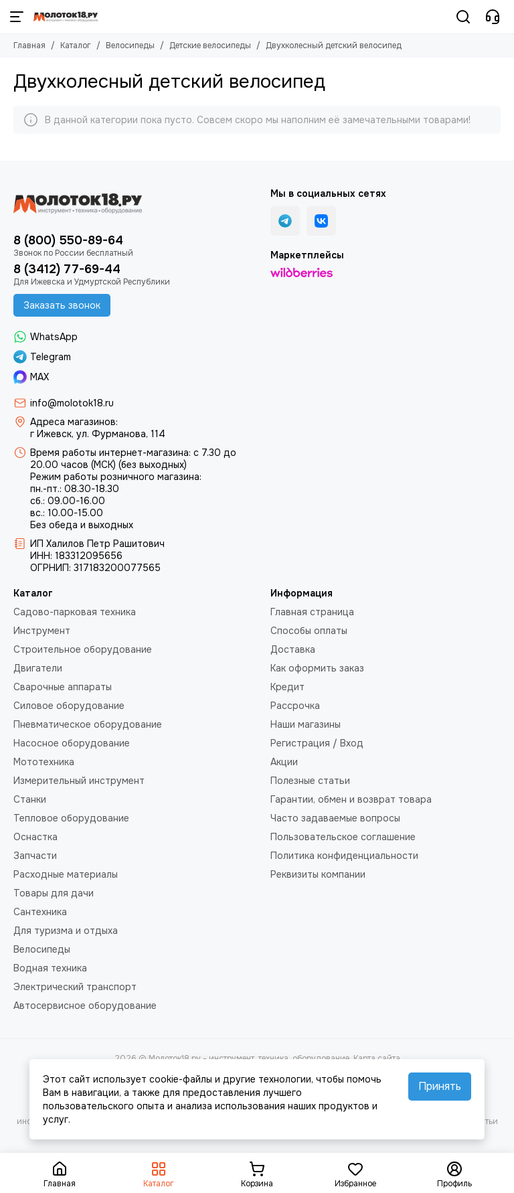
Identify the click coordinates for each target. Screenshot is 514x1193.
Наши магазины (305, 724)
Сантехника (40, 912)
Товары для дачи (53, 893)
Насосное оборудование (71, 743)
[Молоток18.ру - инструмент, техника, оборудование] (65, 17)
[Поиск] (463, 16)
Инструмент (41, 631)
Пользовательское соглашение (343, 837)
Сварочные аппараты (62, 687)
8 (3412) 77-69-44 (66, 269)
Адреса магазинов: (74, 422)
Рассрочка (295, 706)
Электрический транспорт (75, 987)
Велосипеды (130, 45)
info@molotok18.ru (72, 403)
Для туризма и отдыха (65, 931)
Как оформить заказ (317, 668)
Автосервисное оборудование (85, 1006)
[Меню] (16, 16)
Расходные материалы (65, 874)
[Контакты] (492, 16)
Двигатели (37, 668)
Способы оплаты (308, 631)
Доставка (292, 649)
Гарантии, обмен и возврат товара (351, 799)
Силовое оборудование (68, 706)
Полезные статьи (310, 781)
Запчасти (35, 856)
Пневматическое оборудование (87, 724)
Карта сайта (376, 1058)
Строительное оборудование (82, 649)
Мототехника (43, 762)
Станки (29, 799)
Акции (284, 762)
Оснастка (35, 837)
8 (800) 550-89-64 (68, 240)
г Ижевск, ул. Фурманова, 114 (97, 434)
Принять (439, 1086)
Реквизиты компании (317, 874)
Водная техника (50, 968)
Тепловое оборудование (71, 818)
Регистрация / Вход (316, 743)
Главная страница (312, 612)
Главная (29, 45)
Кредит (287, 687)
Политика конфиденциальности (344, 856)
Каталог (75, 45)
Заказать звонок (61, 305)
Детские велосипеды (210, 45)
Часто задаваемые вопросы (335, 818)
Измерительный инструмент (79, 781)
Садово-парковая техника (74, 612)
